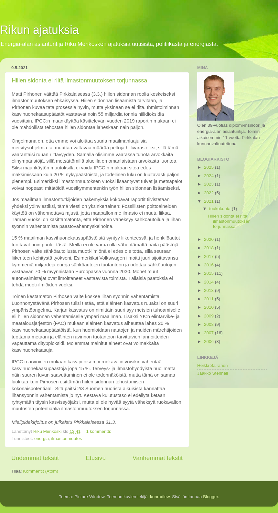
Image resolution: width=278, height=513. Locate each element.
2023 (209, 184)
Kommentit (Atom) (40, 471)
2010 (209, 307)
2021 (209, 201)
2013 (209, 290)
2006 (209, 341)
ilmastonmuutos (66, 438)
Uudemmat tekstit (35, 457)
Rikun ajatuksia (39, 30)
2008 (209, 324)
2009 (209, 316)
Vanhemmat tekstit (158, 457)
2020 (209, 239)
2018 (209, 247)
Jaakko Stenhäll (212, 373)
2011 (209, 298)
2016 (209, 264)
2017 (209, 256)
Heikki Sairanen (212, 365)
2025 (209, 167)
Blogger (210, 496)
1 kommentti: (99, 431)
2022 (209, 192)
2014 (209, 282)
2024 (209, 175)
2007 (209, 332)
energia (41, 438)
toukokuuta (220, 208)
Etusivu (96, 457)
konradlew (160, 496)
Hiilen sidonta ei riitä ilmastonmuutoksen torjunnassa (79, 80)
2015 (209, 273)
